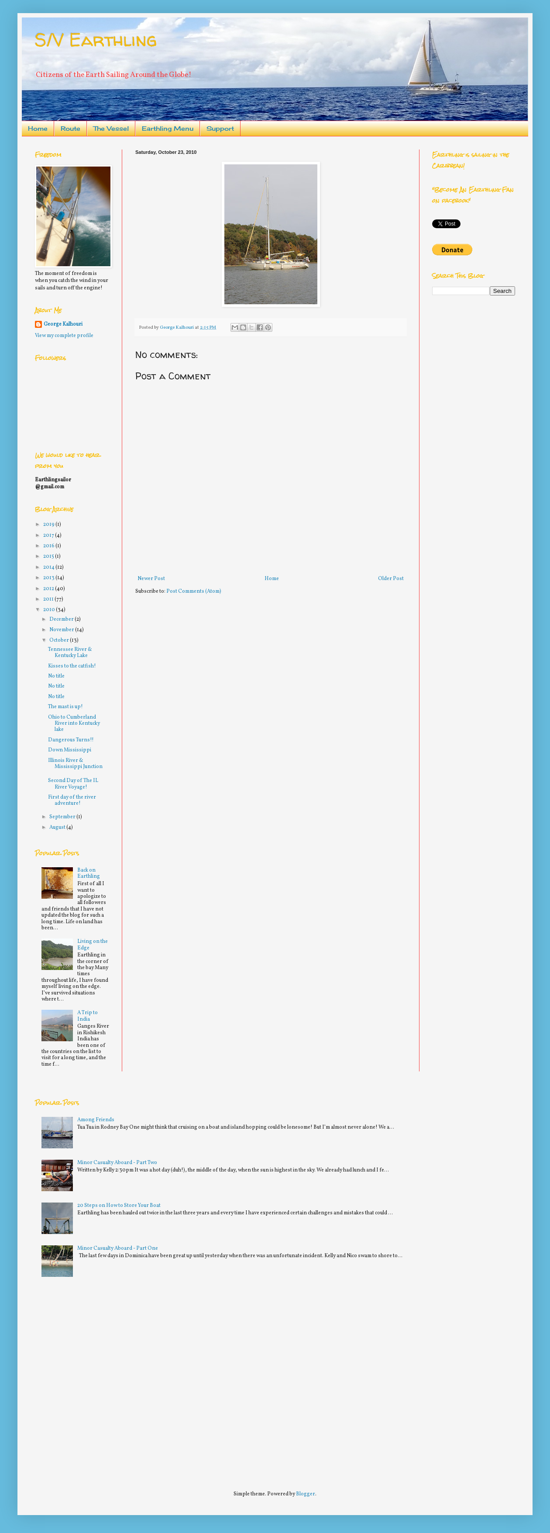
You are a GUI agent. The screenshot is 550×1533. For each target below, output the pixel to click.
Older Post (391, 578)
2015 (49, 556)
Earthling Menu (167, 128)
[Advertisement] (82, 1380)
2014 (49, 567)
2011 (49, 599)
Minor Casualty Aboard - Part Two (117, 1162)
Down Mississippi (69, 750)
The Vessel (111, 128)
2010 (49, 609)
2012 (49, 588)
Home (38, 128)
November (62, 629)
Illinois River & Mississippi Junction (75, 763)
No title (56, 676)
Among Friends (95, 1119)
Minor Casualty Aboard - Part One (117, 1248)
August (57, 827)
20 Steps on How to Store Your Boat (119, 1205)
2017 (49, 535)
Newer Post (151, 578)
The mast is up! (65, 706)
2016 (49, 545)
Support (220, 128)
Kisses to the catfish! (72, 666)
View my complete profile (64, 335)
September (62, 816)
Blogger (305, 1494)
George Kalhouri (63, 324)
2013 (49, 577)
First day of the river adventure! (72, 800)
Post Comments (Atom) (193, 591)
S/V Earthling (96, 39)
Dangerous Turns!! (71, 740)
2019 (49, 524)
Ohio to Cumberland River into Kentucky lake (74, 723)
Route (70, 128)
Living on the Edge (92, 944)
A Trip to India (87, 1015)
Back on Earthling (88, 873)
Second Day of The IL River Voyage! (73, 783)
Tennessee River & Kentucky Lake (70, 652)
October (59, 640)
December (62, 619)
